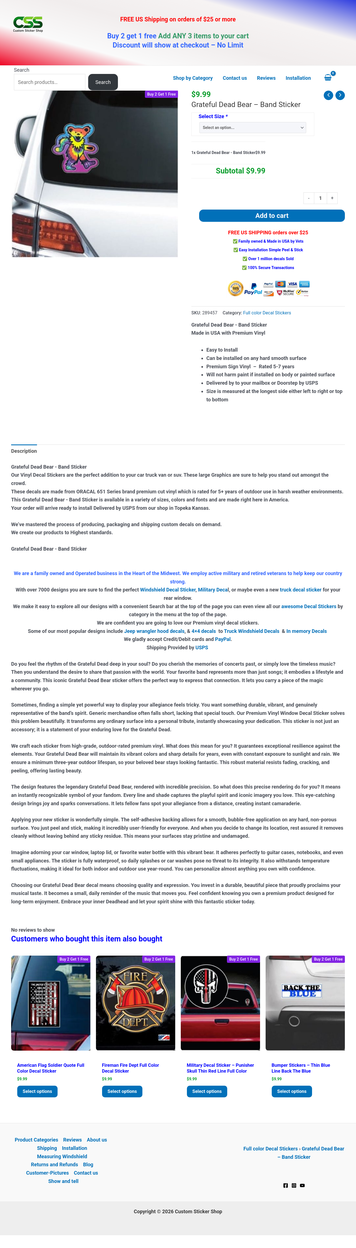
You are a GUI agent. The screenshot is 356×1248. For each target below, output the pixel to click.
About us (97, 1149)
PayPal (223, 639)
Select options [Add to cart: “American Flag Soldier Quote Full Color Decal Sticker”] (39, 1093)
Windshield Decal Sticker (168, 590)
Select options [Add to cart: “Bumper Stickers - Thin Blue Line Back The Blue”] (293, 1093)
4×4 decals (204, 631)
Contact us (86, 1182)
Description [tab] (24, 451)
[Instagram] (293, 1194)
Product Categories (36, 1149)
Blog (88, 1173)
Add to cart (271, 216)
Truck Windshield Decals (251, 631)
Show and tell (63, 1190)
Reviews (72, 1149)
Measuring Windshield (62, 1165)
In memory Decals (307, 631)
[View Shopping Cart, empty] (333, 78)
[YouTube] (302, 1194)
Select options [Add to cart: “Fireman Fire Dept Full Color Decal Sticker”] (124, 1093)
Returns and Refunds (54, 1173)
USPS (202, 647)
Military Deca (213, 590)
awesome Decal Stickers (309, 606)
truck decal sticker (301, 590)
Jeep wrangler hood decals (154, 631)
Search (21, 70)
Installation (74, 1157)
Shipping (47, 1157)
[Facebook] (285, 1194)
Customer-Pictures (47, 1182)
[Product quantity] (320, 198)
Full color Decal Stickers (267, 312)
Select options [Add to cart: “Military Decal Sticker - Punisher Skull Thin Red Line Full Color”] (208, 1100)
